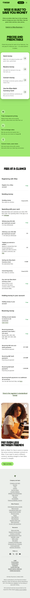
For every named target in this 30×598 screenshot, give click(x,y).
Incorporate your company (15, 544)
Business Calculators (15, 547)
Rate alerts (15, 540)
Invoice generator (15, 545)
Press (15, 486)
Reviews (15, 497)
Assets (15, 515)
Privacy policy (15, 562)
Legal (15, 560)
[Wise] (15, 476)
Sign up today (7, 464)
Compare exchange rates (15, 542)
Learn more (5, 322)
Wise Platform (15, 517)
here (21, 381)
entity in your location (20, 589)
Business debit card (15, 520)
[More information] (20, 134)
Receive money (15, 513)
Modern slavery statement (15, 569)
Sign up (21, 2)
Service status (15, 490)
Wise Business (15, 518)
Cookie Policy (15, 563)
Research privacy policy (15, 532)
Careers (15, 488)
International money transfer (15, 506)
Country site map (15, 567)
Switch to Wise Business (15, 27)
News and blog (15, 530)
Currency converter (15, 533)
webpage (6, 215)
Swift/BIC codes (15, 537)
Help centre (15, 495)
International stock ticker (15, 535)
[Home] (6, 2)
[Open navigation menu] (26, 3)
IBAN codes (15, 539)
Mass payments (15, 522)
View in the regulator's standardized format (15, 394)
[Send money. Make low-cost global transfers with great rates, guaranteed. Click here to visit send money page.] (15, 58)
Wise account (15, 508)
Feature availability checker (15, 500)
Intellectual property (15, 570)
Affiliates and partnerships (15, 493)
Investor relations (15, 492)
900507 (16, 583)
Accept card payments (15, 524)
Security (15, 485)
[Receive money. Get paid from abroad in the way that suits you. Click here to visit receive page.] (15, 69)
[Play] (25, 405)
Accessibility (15, 498)
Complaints (15, 565)
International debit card (15, 510)
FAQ (3, 253)
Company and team (15, 483)
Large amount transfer (15, 512)
